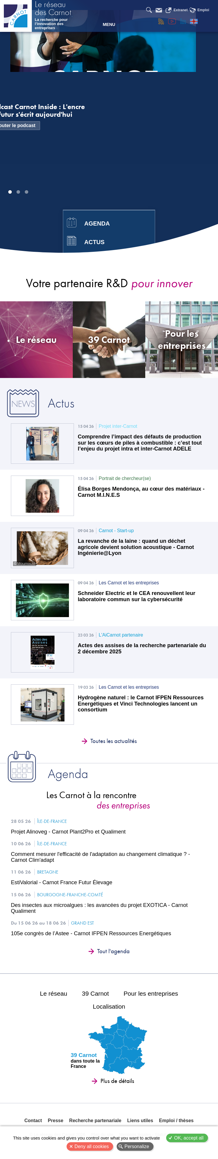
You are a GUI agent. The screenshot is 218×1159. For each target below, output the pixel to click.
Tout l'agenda (113, 951)
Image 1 (10, 192)
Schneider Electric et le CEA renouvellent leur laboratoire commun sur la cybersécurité (136, 596)
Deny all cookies (92, 1146)
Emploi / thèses (176, 1120)
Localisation (109, 1006)
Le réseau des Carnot (53, 9)
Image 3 (26, 192)
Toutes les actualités (113, 741)
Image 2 (18, 192)
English (194, 21)
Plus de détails (117, 1081)
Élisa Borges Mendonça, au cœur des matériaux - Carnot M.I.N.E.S (141, 492)
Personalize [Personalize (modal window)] (137, 1146)
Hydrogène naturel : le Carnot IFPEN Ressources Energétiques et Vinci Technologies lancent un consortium (141, 703)
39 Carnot (95, 993)
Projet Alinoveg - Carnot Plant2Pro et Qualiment (68, 832)
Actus (94, 242)
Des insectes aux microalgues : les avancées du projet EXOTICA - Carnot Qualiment (99, 908)
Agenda (97, 223)
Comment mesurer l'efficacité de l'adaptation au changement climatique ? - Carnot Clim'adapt (100, 857)
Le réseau (53, 993)
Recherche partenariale (95, 1120)
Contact (33, 1120)
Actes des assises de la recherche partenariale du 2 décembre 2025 (142, 648)
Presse (55, 1120)
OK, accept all (189, 1137)
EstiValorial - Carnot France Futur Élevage (61, 882)
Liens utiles (140, 1120)
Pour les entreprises (150, 993)
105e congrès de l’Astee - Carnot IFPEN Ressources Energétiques (91, 933)
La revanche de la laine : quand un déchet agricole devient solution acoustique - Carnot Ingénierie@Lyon (136, 547)
